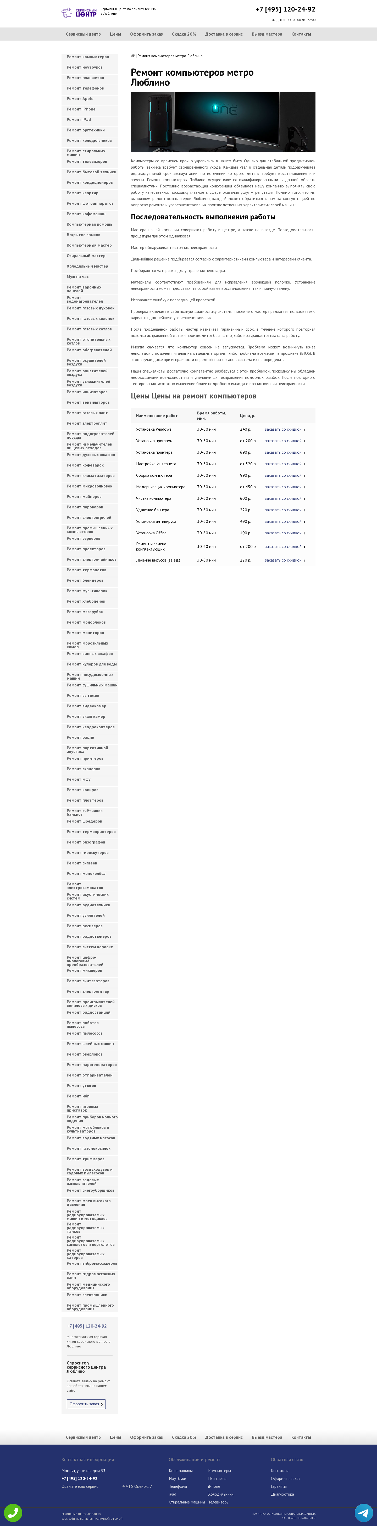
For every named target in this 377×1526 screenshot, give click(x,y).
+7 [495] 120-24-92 (285, 9)
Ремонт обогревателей (89, 349)
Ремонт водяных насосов (91, 1137)
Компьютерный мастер (89, 245)
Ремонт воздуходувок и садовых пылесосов (90, 1171)
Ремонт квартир (82, 192)
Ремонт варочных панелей (84, 288)
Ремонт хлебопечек (86, 601)
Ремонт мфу (79, 779)
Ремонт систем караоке (90, 946)
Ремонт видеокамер (86, 705)
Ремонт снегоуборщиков (90, 1190)
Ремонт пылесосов (85, 1033)
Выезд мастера (267, 34)
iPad (172, 1494)
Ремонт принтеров (85, 758)
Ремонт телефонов (85, 88)
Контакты (301, 34)
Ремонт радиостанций (88, 1012)
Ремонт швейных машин (90, 1043)
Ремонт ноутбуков (85, 67)
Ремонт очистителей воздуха (87, 372)
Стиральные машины (187, 1502)
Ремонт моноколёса (86, 873)
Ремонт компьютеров (88, 56)
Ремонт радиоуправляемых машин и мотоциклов (87, 1213)
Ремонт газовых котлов (89, 328)
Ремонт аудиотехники (88, 904)
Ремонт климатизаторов (91, 475)
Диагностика (282, 1494)
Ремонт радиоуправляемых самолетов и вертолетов (91, 1239)
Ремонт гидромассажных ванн (91, 1275)
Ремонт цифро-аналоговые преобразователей (85, 959)
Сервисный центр (83, 34)
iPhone (214, 1486)
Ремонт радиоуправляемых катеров (85, 1252)
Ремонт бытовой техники (91, 171)
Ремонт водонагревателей (85, 299)
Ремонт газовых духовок (90, 307)
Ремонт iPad (79, 119)
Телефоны (178, 1486)
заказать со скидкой (283, 429)
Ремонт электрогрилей (89, 517)
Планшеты (217, 1478)
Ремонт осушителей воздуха (86, 362)
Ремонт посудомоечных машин (90, 676)
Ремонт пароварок (85, 506)
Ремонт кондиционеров (90, 182)
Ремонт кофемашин (86, 213)
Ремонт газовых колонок (90, 318)
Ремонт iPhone (81, 109)
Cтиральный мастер (86, 255)
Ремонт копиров (82, 789)
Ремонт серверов (83, 538)
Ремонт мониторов (85, 632)
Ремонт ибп (78, 1095)
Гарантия (279, 1486)
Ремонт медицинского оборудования (88, 1285)
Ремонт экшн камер (86, 716)
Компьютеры (219, 1470)
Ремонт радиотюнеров (89, 936)
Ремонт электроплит (87, 423)
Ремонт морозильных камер (87, 644)
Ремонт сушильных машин (92, 684)
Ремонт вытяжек (83, 695)
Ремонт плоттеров (85, 800)
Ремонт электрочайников (92, 559)
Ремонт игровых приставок (82, 1108)
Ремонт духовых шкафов (91, 454)
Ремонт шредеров (84, 821)
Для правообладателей (298, 1518)
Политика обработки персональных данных (283, 1514)
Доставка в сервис (224, 34)
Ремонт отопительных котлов (88, 341)
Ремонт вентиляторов (88, 402)
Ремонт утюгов (81, 1085)
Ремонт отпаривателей (90, 1075)
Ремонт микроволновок (89, 486)
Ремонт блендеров (85, 580)
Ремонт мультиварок (87, 590)
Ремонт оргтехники (86, 129)
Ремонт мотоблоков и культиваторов (88, 1129)
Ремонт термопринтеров (91, 831)
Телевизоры (218, 1502)
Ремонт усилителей (86, 915)
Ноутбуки (177, 1478)
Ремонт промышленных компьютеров (90, 529)
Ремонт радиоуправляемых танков (85, 1226)
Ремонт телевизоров (87, 161)
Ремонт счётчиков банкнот (85, 812)
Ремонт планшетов (85, 77)
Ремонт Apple (80, 98)
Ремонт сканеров (83, 768)
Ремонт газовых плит (87, 412)
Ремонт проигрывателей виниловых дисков (91, 1003)
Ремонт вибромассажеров (92, 1263)
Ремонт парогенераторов (92, 1064)
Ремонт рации (80, 737)
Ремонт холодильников (89, 140)
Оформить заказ (146, 34)
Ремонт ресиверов (85, 925)
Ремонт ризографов (86, 842)
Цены (115, 34)
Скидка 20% (184, 34)
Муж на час (77, 276)
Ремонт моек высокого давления (89, 1202)
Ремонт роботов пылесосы (83, 1024)
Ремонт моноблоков (86, 622)
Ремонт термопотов (86, 569)
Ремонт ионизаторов (87, 391)
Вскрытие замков (83, 234)
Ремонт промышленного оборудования (90, 1306)
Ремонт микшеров (84, 970)
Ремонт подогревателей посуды (90, 435)
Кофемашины (181, 1470)
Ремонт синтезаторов (88, 980)
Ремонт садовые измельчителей (83, 1181)
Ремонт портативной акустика (87, 749)
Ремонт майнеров (84, 496)
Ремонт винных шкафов (90, 653)
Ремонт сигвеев (82, 862)
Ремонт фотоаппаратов (90, 203)
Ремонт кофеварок (85, 465)
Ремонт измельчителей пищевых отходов (89, 445)
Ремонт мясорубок (85, 611)
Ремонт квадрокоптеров (91, 726)
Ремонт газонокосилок (88, 1148)
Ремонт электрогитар (88, 991)
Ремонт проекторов (86, 548)
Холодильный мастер (87, 266)
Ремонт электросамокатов (85, 885)
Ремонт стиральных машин (86, 152)
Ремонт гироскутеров (88, 852)
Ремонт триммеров (85, 1158)
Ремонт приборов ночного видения (92, 1118)
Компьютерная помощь (89, 224)
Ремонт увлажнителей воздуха (88, 383)
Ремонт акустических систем (88, 896)
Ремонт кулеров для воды (92, 664)
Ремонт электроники (87, 1294)
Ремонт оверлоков (85, 1054)
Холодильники (221, 1494)
